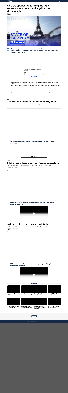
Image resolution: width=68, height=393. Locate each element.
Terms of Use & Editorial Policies (23, 317)
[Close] (44, 59)
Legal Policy (48, 317)
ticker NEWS (10, 14)
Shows (28, 1)
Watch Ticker (21, 1)
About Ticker (13, 317)
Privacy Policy (54, 317)
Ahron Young (10, 106)
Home (15, 1)
